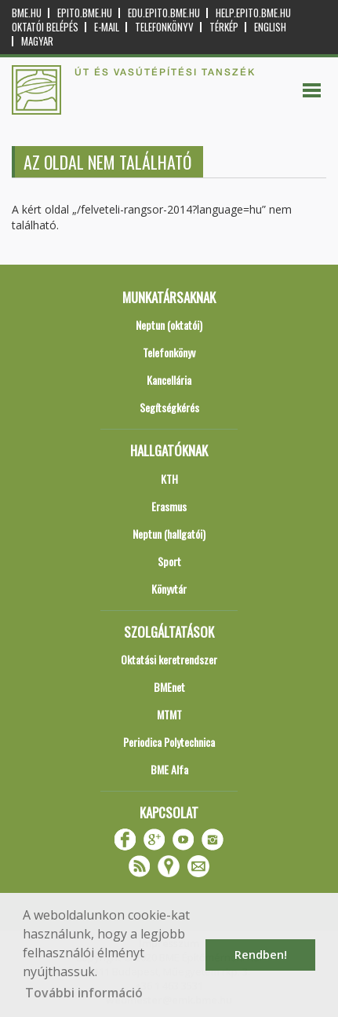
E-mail (106, 27)
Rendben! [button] (260, 954)
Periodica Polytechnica (169, 741)
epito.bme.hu (84, 13)
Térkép (223, 27)
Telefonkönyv (164, 27)
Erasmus (169, 506)
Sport (169, 561)
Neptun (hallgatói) (169, 533)
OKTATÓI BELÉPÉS (45, 27)
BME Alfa (169, 769)
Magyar (37, 41)
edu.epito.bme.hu (164, 13)
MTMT (169, 714)
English (270, 27)
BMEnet (169, 687)
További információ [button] (84, 992)
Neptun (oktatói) (169, 324)
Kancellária (169, 379)
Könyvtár (169, 588)
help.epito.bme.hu (253, 13)
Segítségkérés (169, 407)
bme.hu (27, 13)
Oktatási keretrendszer (169, 659)
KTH (169, 478)
